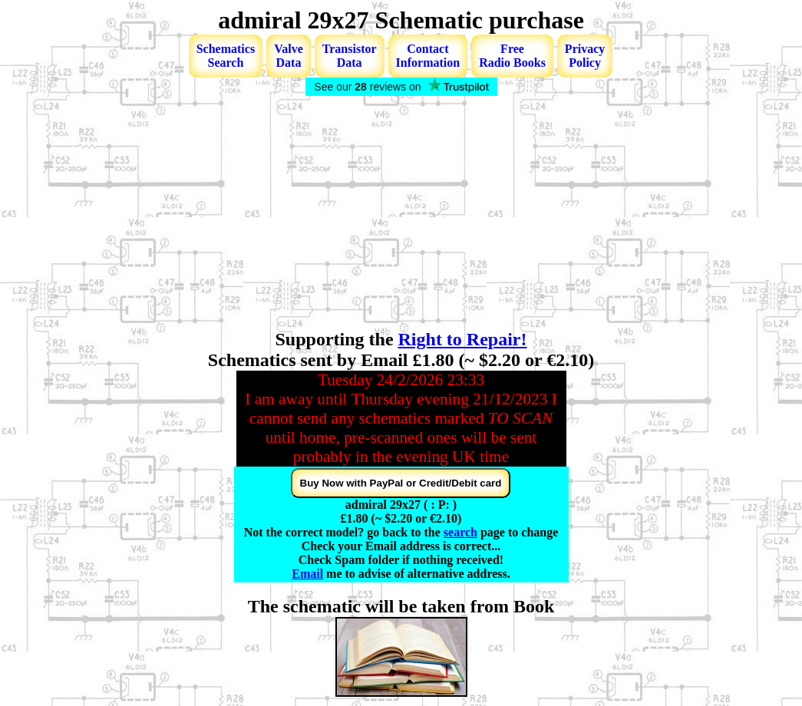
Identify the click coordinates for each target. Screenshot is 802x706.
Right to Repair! (462, 339)
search (460, 532)
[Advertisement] (401, 214)
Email (307, 573)
